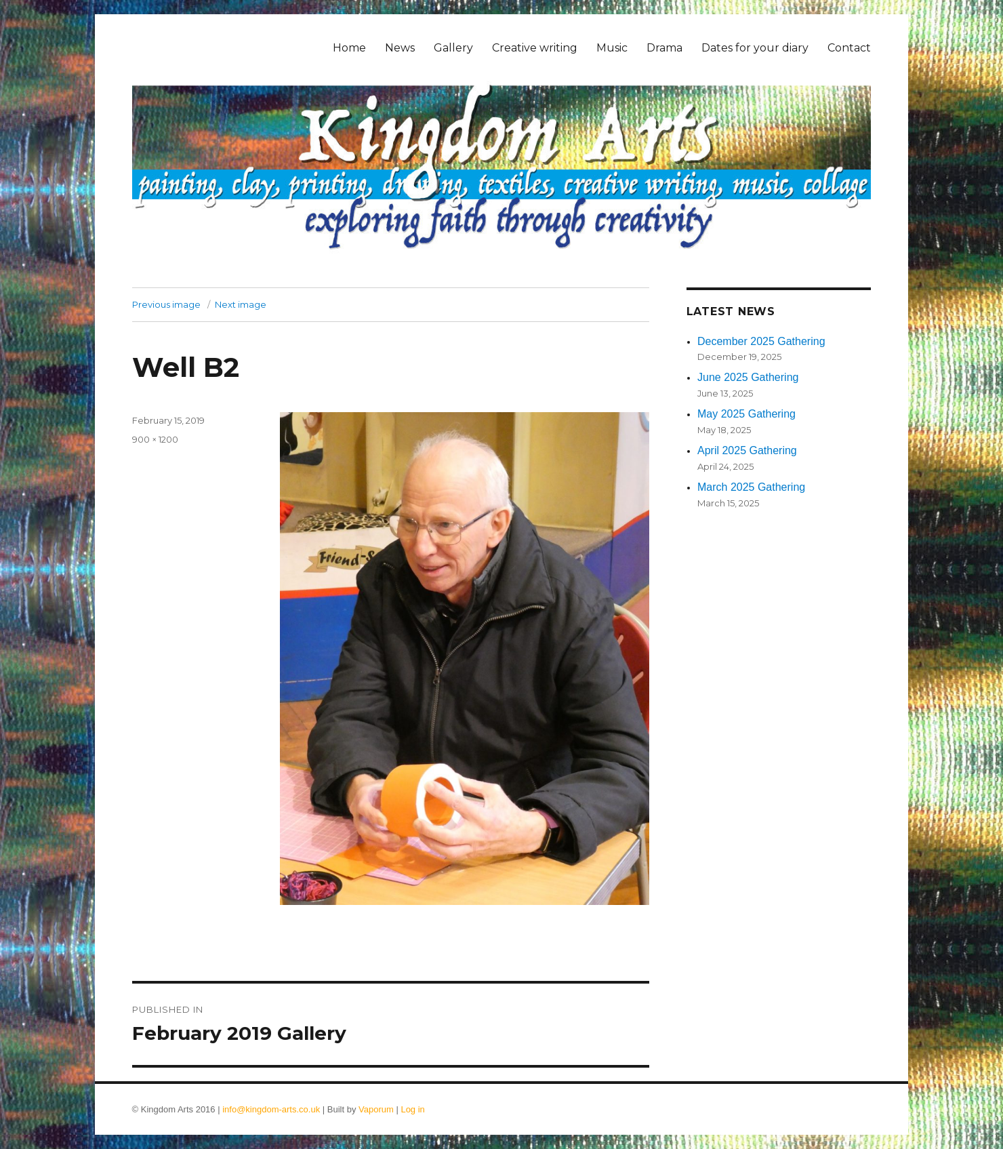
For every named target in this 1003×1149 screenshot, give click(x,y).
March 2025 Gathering (751, 487)
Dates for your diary (754, 47)
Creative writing (534, 47)
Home (349, 47)
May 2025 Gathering (746, 414)
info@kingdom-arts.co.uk (271, 1109)
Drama (664, 47)
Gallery (453, 47)
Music (612, 47)
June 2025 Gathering (747, 377)
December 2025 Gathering (761, 341)
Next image (240, 304)
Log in (412, 1109)
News (400, 47)
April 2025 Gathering (747, 450)
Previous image (166, 304)
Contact (849, 47)
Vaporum (376, 1109)
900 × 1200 (155, 439)
